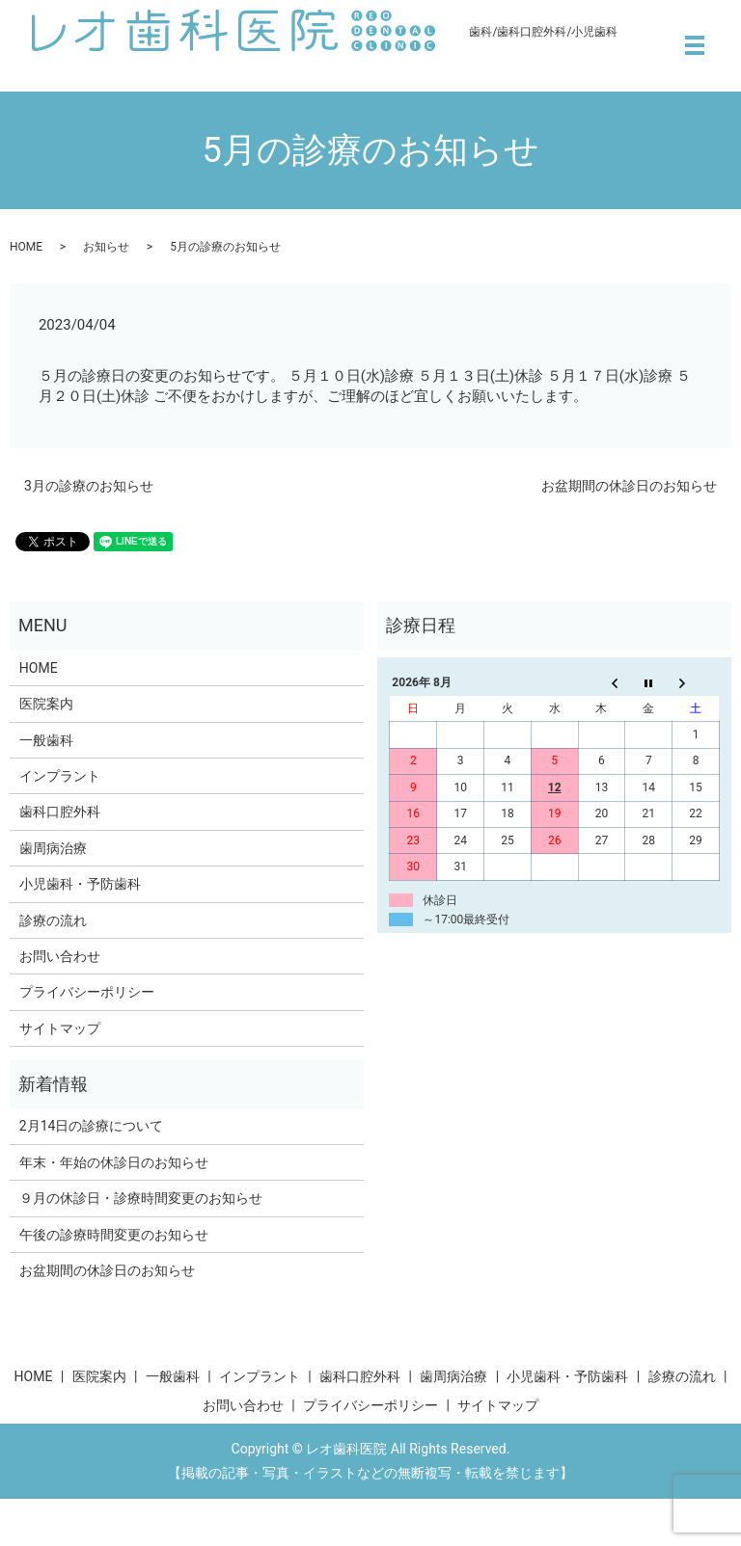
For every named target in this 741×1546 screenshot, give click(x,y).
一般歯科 (46, 740)
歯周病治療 (53, 848)
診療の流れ (53, 920)
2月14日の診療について (91, 1125)
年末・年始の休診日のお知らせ (113, 1162)
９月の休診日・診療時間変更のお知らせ (140, 1198)
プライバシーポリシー (86, 992)
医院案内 (46, 703)
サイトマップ (59, 1028)
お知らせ (106, 246)
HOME (26, 246)
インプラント (59, 776)
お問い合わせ (59, 956)
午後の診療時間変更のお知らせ (113, 1234)
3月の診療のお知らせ (88, 485)
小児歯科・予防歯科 (80, 884)
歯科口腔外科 (59, 811)
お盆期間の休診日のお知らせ (629, 485)
